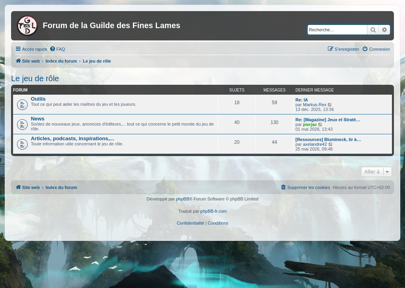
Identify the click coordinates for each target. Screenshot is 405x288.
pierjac (310, 124)
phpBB (182, 198)
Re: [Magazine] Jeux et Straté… (327, 119)
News (37, 119)
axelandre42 (315, 144)
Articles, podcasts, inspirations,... (72, 138)
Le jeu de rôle (35, 78)
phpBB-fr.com (214, 211)
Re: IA (301, 99)
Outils (38, 99)
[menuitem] (57, 49)
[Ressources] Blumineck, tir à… (328, 139)
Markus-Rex (314, 104)
